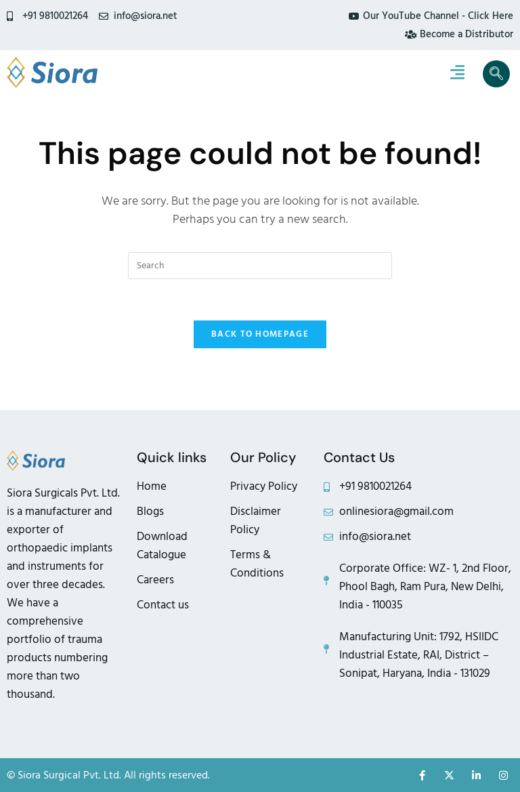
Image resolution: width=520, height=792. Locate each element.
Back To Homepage (260, 334)
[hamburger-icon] (457, 73)
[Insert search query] (260, 265)
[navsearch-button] (496, 73)
